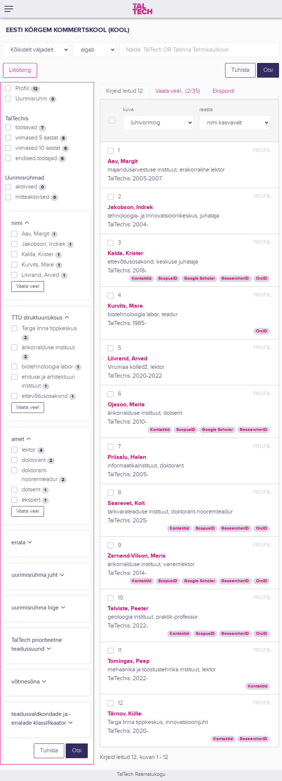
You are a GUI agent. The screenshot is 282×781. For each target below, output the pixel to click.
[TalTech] (142, 9)
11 (120, 650)
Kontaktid (141, 278)
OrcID (261, 278)
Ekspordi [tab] (223, 91)
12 (120, 703)
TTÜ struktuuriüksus (40, 317)
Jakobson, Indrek (48, 244)
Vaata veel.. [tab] (177, 91)
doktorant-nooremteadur (44, 475)
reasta (206, 110)
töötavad (30, 127)
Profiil (27, 88)
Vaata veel (27, 286)
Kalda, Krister (42, 254)
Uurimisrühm (36, 99)
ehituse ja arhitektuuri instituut (48, 382)
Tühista (240, 70)
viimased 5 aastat (41, 138)
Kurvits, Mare (42, 265)
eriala (22, 542)
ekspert (35, 500)
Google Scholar (199, 278)
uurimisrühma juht (38, 575)
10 (120, 597)
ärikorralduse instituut (48, 352)
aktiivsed (30, 187)
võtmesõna (29, 681)
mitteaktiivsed (36, 197)
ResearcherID (235, 278)
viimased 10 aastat (42, 148)
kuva (128, 110)
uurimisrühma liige (38, 607)
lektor (33, 450)
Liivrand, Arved (45, 275)
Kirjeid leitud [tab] (124, 91)
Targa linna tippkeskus (49, 333)
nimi (20, 223)
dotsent (35, 490)
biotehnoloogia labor (52, 367)
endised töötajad (40, 158)
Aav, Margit (40, 234)
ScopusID (167, 278)
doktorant (38, 460)
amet (21, 439)
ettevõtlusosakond (49, 396)
